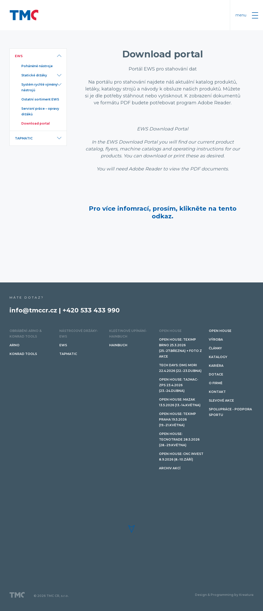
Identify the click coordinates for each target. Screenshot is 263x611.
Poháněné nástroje (37, 66)
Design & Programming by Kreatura (224, 595)
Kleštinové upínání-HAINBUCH (128, 333)
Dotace (216, 374)
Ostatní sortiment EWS (40, 99)
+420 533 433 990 (91, 310)
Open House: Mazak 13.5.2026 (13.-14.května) (180, 402)
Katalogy (218, 357)
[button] (131, 529)
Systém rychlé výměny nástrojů (39, 87)
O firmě (215, 383)
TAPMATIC (24, 138)
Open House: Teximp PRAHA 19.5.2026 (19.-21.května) (177, 419)
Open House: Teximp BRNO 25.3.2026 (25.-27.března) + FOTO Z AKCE (180, 348)
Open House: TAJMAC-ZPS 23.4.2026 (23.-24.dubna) (178, 385)
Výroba (216, 339)
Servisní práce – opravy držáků (40, 111)
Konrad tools (23, 354)
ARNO (15, 345)
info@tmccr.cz (33, 310)
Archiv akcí (170, 468)
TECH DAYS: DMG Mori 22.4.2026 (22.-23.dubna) (180, 368)
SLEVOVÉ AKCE (221, 400)
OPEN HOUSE (170, 331)
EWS (19, 56)
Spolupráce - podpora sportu (230, 412)
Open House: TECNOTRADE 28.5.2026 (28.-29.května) (179, 439)
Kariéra (216, 366)
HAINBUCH (118, 345)
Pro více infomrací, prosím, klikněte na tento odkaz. (163, 212)
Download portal (35, 123)
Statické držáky (34, 75)
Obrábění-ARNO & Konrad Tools (26, 333)
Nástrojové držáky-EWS (78, 333)
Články (215, 348)
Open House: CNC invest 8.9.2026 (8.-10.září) (181, 456)
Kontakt (217, 392)
